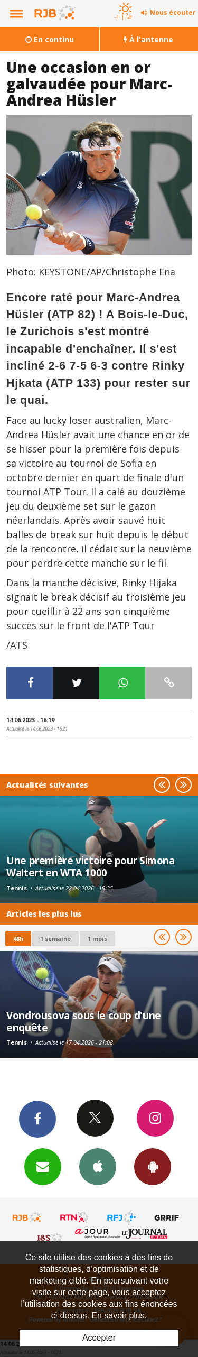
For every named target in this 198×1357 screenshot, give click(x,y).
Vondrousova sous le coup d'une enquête (83, 1021)
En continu (49, 39)
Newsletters (42, 1166)
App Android (152, 1166)
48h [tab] (18, 939)
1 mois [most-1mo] (97, 939)
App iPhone (97, 1166)
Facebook (37, 1119)
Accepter (99, 1337)
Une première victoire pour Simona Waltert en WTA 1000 (90, 866)
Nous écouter (173, 12)
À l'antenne (148, 39)
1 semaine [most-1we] (55, 939)
